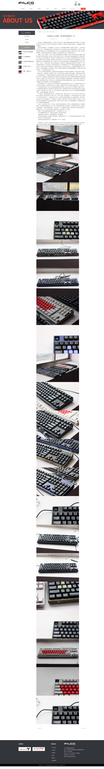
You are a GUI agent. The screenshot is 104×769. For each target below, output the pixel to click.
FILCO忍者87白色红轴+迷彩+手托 (28, 61)
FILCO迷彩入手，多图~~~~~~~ (27, 66)
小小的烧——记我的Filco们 (26, 71)
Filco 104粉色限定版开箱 (26, 56)
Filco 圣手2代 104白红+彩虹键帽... (27, 51)
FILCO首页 (39, 31)
